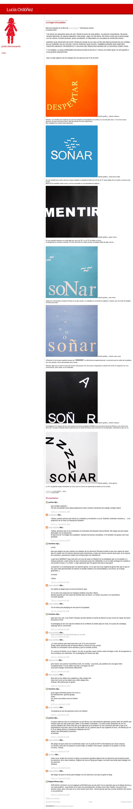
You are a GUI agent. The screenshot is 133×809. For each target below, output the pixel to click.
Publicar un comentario (52, 798)
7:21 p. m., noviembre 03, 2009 (60, 657)
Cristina (51, 754)
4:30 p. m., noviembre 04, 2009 (60, 671)
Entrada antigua (126, 801)
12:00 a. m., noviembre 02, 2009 (60, 511)
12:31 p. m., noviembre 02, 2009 (60, 540)
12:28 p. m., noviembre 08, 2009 (60, 768)
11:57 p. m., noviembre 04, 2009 (60, 704)
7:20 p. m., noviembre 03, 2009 (60, 636)
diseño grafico (55, 492)
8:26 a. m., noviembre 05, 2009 (60, 714)
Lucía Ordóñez (20, 9)
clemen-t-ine (53, 660)
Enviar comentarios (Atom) (64, 806)
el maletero (52, 515)
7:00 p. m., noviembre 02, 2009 (60, 600)
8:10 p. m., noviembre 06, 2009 (60, 751)
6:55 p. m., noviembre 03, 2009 (60, 629)
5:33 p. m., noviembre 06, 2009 (60, 737)
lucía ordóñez (53, 527)
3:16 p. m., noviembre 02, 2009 (60, 582)
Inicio (90, 801)
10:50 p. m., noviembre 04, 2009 (60, 685)
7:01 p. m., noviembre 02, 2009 (60, 611)
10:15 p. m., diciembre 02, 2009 (60, 794)
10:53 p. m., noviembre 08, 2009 (60, 778)
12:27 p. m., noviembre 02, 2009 (60, 524)
